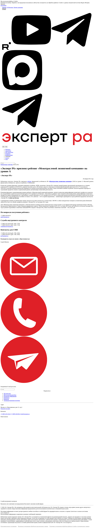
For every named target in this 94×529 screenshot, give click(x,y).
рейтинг (29, 181)
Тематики (7, 156)
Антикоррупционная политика (12, 400)
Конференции (9, 155)
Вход (4, 9)
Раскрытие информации (10, 396)
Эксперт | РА (5, 7)
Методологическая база (10, 395)
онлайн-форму (39, 504)
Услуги (7, 158)
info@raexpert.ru (25, 414)
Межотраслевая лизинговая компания (60, 181)
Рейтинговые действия (7, 164)
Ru (6, 146)
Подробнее (3, 5)
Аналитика (8, 151)
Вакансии (6, 399)
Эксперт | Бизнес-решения (16, 7)
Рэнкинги (7, 153)
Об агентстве (7, 393)
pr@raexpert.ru (4, 236)
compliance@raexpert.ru (7, 226)
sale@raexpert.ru (5, 217)
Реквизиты (6, 397)
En (3, 146)
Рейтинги (7, 149)
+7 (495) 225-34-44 (5, 414)
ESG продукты (9, 152)
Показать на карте (5, 408)
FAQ (6, 159)
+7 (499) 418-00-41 (16, 414)
